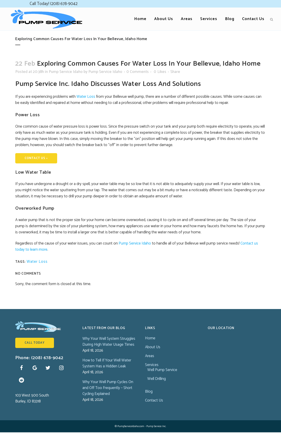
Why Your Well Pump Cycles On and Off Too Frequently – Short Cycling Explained (107, 388)
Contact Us (154, 400)
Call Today (35, 342)
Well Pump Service (162, 369)
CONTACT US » (36, 158)
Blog (149, 391)
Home (150, 338)
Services (151, 364)
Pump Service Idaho (66, 72)
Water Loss (86, 96)
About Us (152, 347)
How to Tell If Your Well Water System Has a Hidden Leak (106, 363)
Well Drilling (156, 378)
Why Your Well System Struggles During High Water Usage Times (108, 342)
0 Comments (137, 72)
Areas (149, 355)
